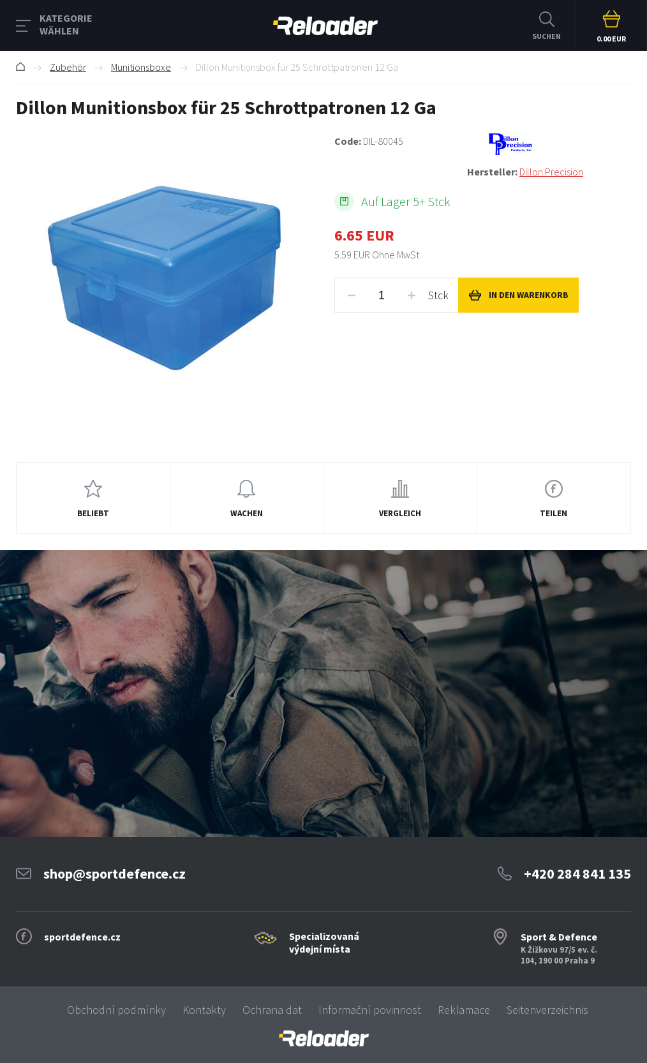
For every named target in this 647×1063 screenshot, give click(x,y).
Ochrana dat (272, 1009)
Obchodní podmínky (116, 1009)
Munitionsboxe (141, 67)
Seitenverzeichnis (547, 1009)
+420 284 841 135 (577, 873)
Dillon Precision (551, 171)
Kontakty (204, 1009)
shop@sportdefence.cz (114, 873)
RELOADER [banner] (325, 26)
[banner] (323, 1038)
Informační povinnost (369, 1009)
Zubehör (68, 67)
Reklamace (464, 1009)
